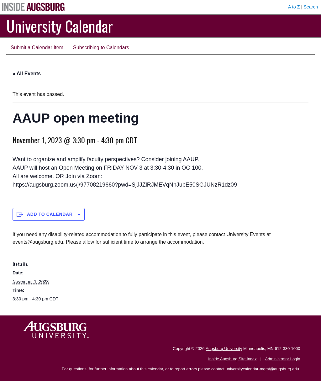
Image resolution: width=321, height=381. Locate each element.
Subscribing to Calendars (101, 47)
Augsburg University (224, 348)
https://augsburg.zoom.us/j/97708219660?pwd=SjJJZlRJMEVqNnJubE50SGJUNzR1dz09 (125, 185)
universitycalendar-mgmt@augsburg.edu (262, 369)
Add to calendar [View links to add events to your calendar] (50, 214)
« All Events (27, 73)
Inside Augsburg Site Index (232, 359)
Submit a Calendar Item (37, 47)
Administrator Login (282, 359)
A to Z (294, 6)
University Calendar (59, 26)
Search (310, 6)
